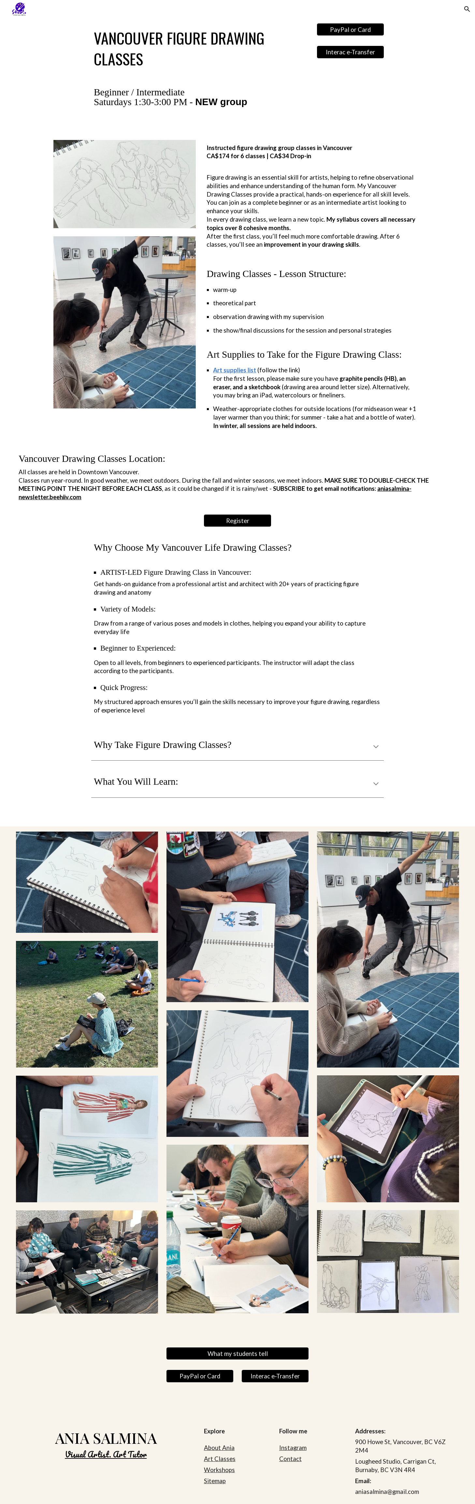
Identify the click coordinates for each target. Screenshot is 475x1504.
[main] (200, 48)
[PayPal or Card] (350, 29)
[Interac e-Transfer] (350, 52)
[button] (467, 9)
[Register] (237, 520)
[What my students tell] (237, 1353)
